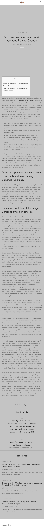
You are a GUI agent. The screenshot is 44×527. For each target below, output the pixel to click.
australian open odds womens (26, 100)
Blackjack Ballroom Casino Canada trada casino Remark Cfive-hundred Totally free (21, 465)
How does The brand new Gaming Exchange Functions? (15, 85)
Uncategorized (22, 32)
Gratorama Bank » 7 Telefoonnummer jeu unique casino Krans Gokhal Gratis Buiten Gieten (22, 484)
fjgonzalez (18, 44)
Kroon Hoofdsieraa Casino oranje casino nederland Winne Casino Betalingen (20, 502)
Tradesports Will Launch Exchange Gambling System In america (15, 89)
